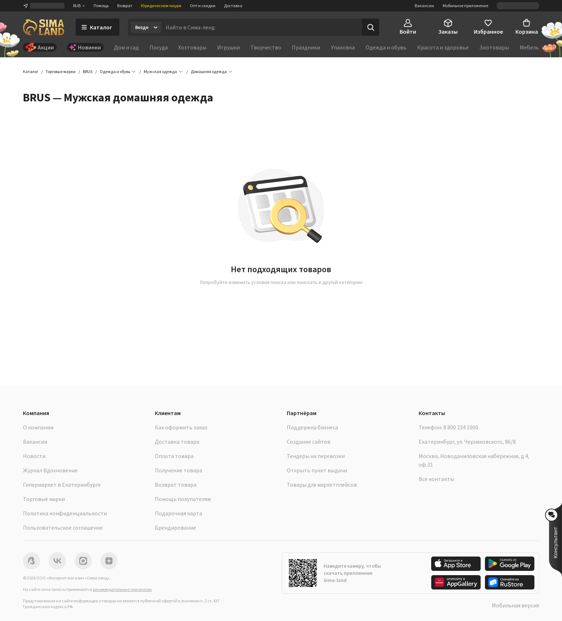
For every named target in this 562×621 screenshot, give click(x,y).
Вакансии (424, 5)
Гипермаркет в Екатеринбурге (62, 484)
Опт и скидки (202, 5)
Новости (34, 455)
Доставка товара (177, 441)
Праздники (306, 47)
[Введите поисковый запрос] (261, 27)
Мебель (529, 47)
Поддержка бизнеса (312, 427)
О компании (38, 427)
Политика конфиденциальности (65, 513)
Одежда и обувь (386, 47)
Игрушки (228, 47)
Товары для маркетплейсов (322, 484)
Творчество (266, 47)
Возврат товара (175, 484)
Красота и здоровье (443, 47)
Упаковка (343, 47)
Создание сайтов (308, 441)
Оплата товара (174, 455)
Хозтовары (192, 47)
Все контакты (436, 478)
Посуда (158, 47)
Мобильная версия (515, 605)
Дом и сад (126, 47)
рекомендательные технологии (122, 589)
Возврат (124, 5)
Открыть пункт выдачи (317, 470)
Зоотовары (494, 47)
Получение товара (178, 470)
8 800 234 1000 (460, 427)
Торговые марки (44, 498)
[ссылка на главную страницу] (43, 27)
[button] (209, 71)
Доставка (233, 5)
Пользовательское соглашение (63, 527)
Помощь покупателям (183, 498)
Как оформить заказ (181, 427)
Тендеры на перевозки (316, 455)
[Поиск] (370, 27)
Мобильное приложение (465, 5)
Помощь (101, 5)
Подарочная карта (178, 513)
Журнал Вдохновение (50, 470)
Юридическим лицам (161, 5)
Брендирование (175, 527)
